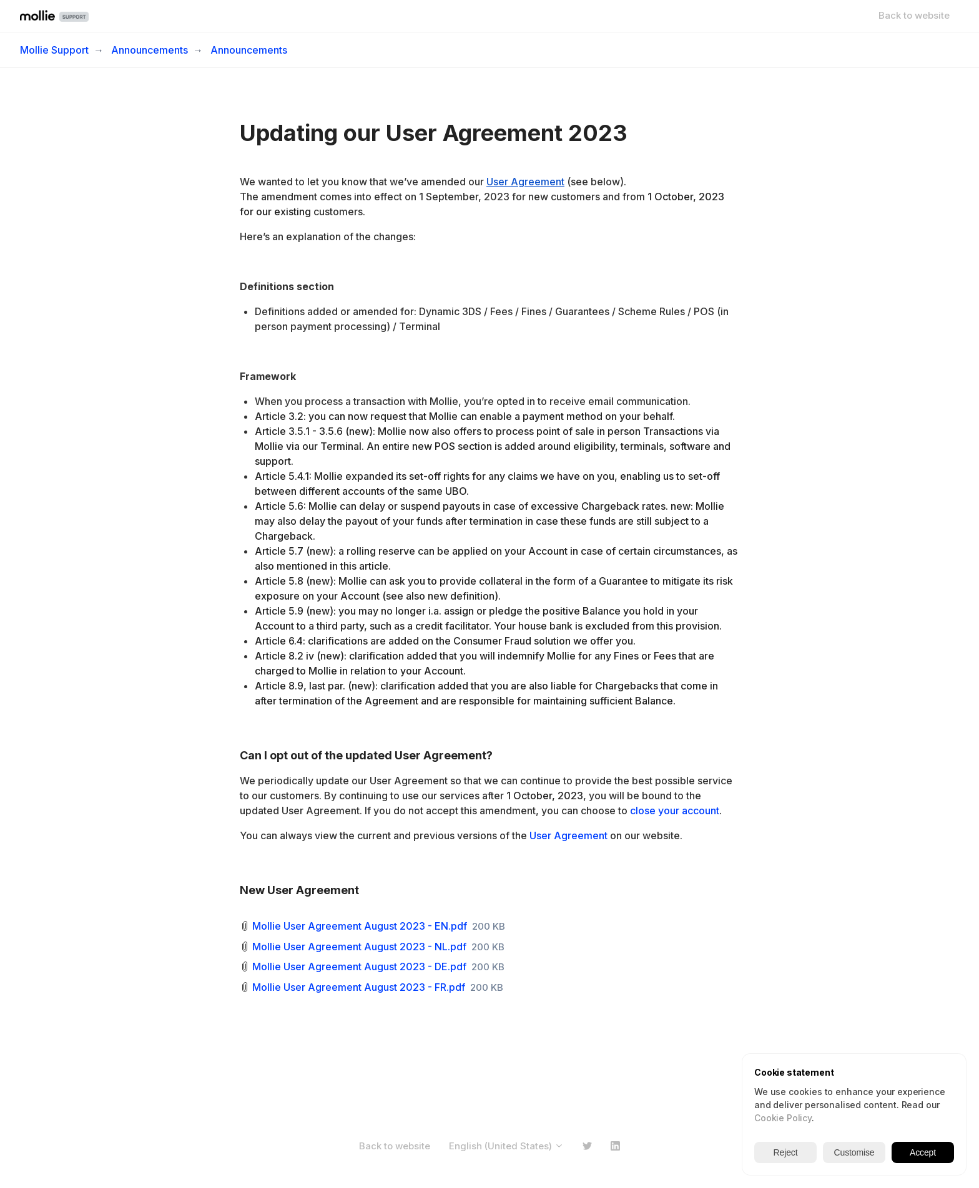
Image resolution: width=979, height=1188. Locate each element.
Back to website (914, 15)
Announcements (149, 50)
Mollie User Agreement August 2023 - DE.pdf (359, 966)
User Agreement (568, 835)
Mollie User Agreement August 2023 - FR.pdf (358, 987)
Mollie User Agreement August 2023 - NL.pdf (359, 946)
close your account (674, 810)
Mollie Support (54, 50)
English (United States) (506, 1146)
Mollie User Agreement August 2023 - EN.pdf (359, 926)
